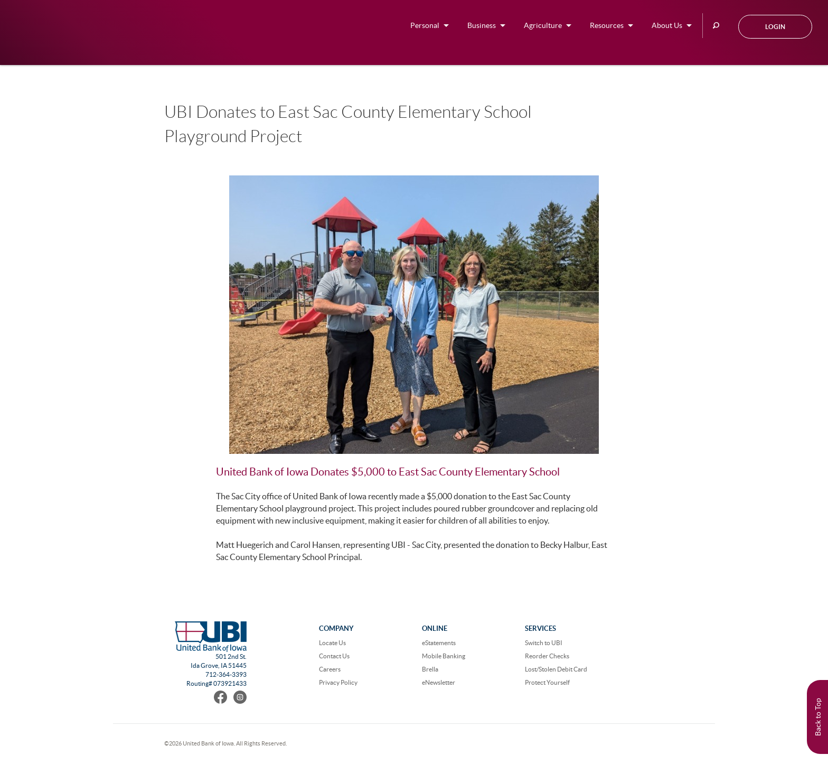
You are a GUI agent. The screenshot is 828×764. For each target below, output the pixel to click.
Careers (330, 669)
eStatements (439, 642)
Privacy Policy (338, 682)
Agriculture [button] (543, 25)
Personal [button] (424, 25)
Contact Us (334, 656)
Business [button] (481, 25)
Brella (430, 669)
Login (775, 26)
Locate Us (332, 642)
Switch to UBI (543, 642)
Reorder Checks (547, 656)
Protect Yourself (547, 682)
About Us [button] (667, 25)
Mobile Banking (443, 656)
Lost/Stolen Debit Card (556, 669)
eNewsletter (438, 682)
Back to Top (818, 717)
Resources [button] (607, 25)
